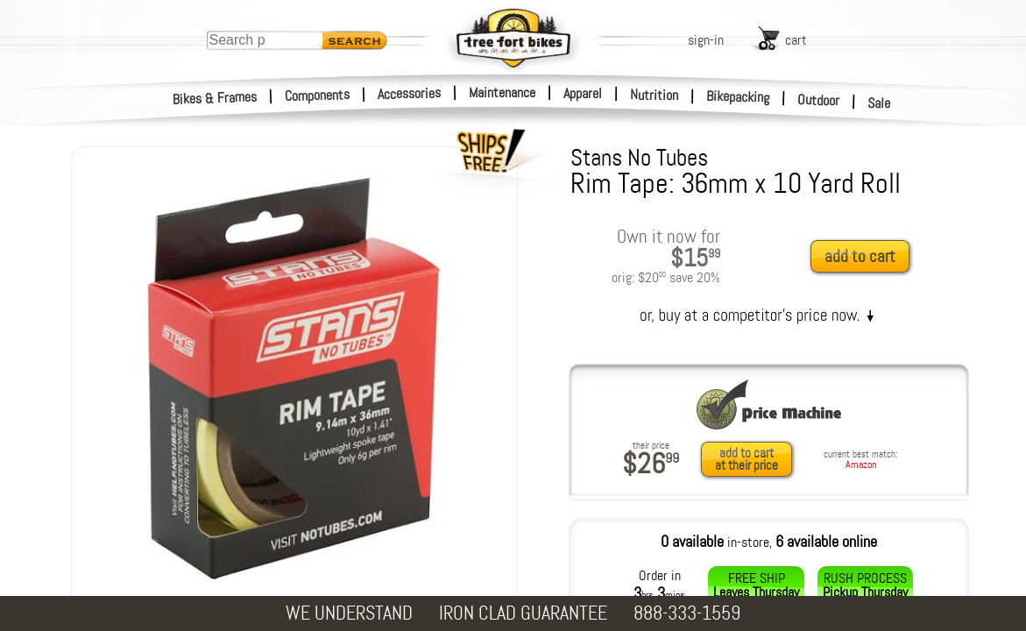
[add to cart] (864, 257)
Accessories (409, 93)
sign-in (706, 40)
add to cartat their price (746, 459)
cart (796, 40)
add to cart (859, 256)
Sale (879, 103)
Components (317, 95)
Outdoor (818, 100)
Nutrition (654, 94)
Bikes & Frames (215, 98)
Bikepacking (738, 97)
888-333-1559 (686, 613)
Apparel (582, 93)
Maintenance (502, 92)
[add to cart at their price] (751, 459)
